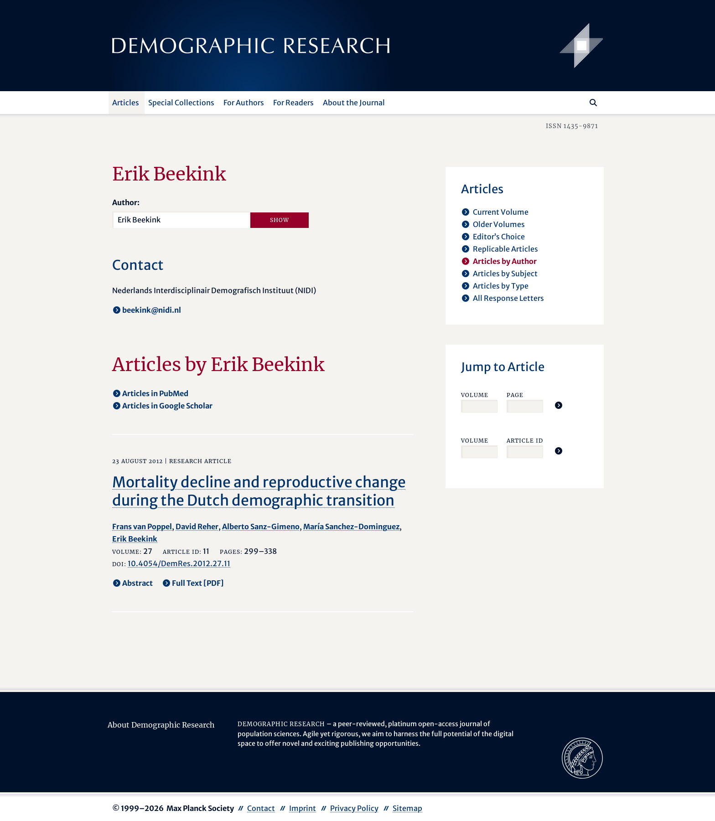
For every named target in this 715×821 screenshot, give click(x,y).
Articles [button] (125, 102)
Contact (261, 808)
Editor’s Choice (499, 236)
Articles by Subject (505, 273)
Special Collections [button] (181, 102)
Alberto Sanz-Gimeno (261, 526)
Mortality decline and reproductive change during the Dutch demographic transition (259, 491)
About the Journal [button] (354, 102)
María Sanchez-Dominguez (351, 526)
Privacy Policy (354, 808)
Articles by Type (500, 285)
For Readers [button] (293, 102)
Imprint (302, 808)
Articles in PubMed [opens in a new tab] (155, 393)
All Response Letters (508, 298)
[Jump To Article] (558, 405)
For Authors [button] (243, 102)
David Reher (197, 526)
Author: (126, 202)
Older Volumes (499, 224)
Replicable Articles (505, 248)
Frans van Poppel (142, 526)
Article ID (525, 440)
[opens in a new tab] (582, 757)
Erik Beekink (134, 538)
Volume (474, 395)
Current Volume (500, 212)
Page (515, 395)
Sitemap (407, 808)
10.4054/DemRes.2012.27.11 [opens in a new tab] (179, 563)
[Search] (593, 102)
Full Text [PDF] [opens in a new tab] (198, 583)
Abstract (137, 583)
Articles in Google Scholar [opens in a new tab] (167, 405)
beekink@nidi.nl (151, 310)
